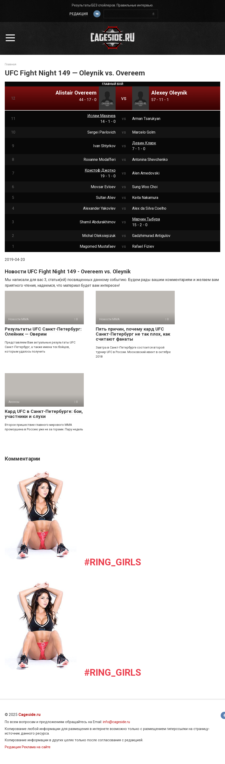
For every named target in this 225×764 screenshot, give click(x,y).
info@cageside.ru (116, 722)
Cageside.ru (29, 714)
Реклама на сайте (36, 747)
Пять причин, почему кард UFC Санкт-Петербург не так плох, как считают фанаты (133, 334)
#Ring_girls (112, 562)
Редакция (78, 14)
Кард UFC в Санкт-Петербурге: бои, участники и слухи (44, 414)
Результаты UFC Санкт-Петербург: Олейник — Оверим (43, 331)
